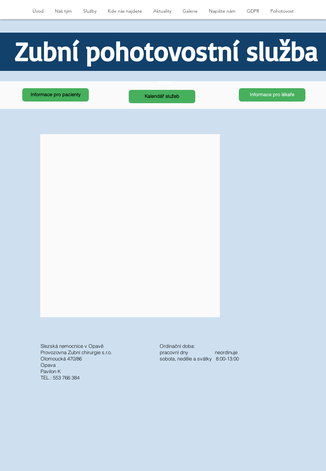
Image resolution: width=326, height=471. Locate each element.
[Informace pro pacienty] (55, 95)
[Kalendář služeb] (162, 96)
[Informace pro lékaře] (272, 95)
